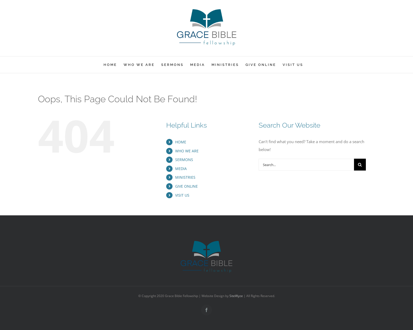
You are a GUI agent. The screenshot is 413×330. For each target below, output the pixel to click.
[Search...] (306, 165)
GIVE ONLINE (186, 186)
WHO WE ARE (187, 150)
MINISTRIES (185, 177)
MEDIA (181, 168)
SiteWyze (236, 296)
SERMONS (184, 159)
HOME (180, 141)
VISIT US (182, 195)
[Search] (360, 165)
